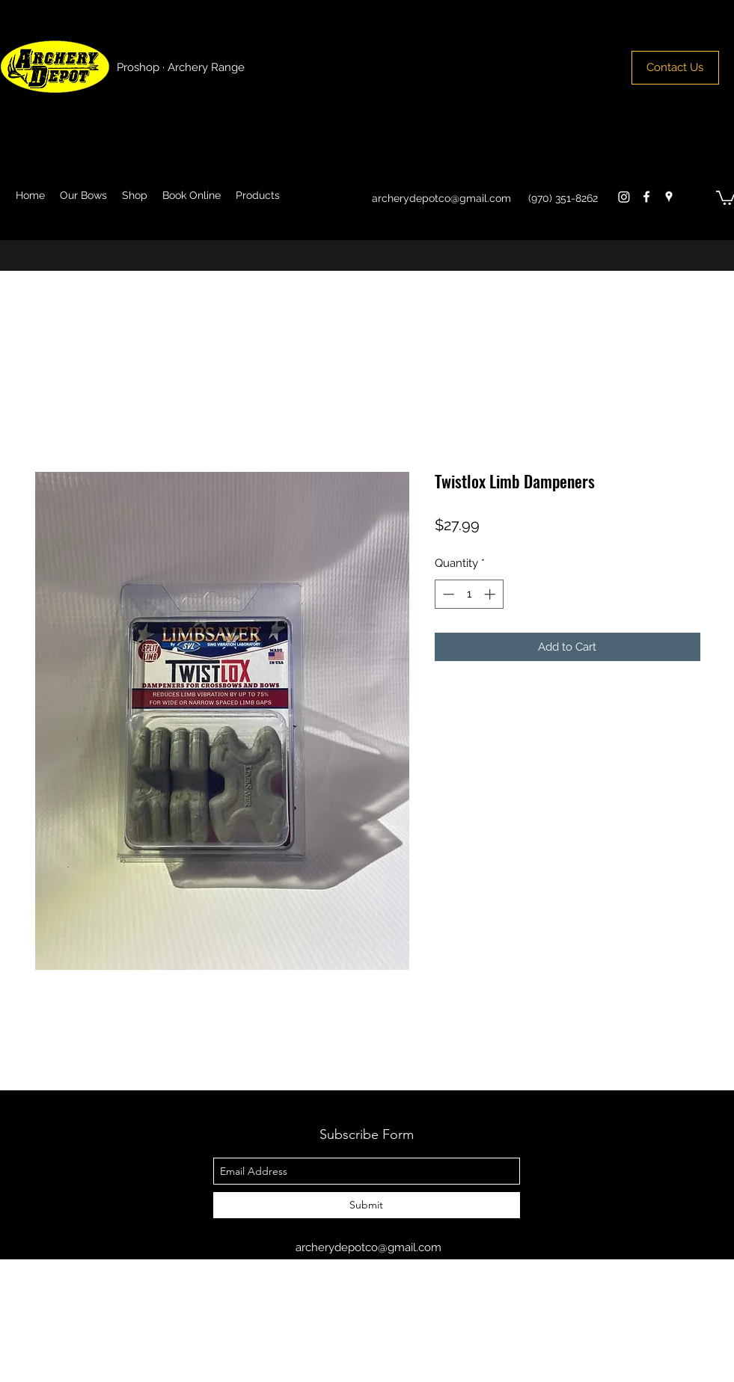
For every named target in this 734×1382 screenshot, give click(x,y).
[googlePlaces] (668, 196)
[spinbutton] (468, 594)
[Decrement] (447, 594)
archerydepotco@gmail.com (441, 198)
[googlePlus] (378, 1323)
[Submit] (366, 1205)
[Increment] (491, 594)
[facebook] (646, 196)
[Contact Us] (675, 68)
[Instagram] (624, 196)
